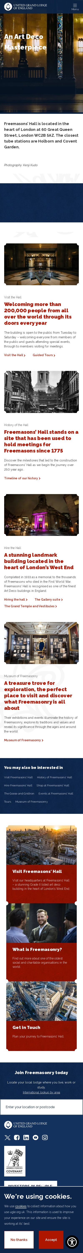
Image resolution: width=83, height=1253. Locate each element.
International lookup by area (41, 1092)
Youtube (35, 1137)
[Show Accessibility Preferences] (72, 1242)
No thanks (19, 1240)
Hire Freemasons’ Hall (18, 785)
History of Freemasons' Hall (54, 777)
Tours (7, 801)
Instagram (45, 1137)
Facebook (17, 1137)
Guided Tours (43, 355)
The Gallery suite (47, 599)
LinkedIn (26, 1137)
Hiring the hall (14, 599)
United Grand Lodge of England (25, 7)
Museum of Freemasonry (22, 740)
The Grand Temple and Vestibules (29, 606)
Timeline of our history (21, 478)
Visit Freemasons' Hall (18, 777)
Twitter (7, 1137)
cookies (20, 1206)
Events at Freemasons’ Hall (56, 793)
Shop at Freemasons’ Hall (52, 785)
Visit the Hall (13, 355)
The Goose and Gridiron (19, 793)
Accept (51, 1240)
